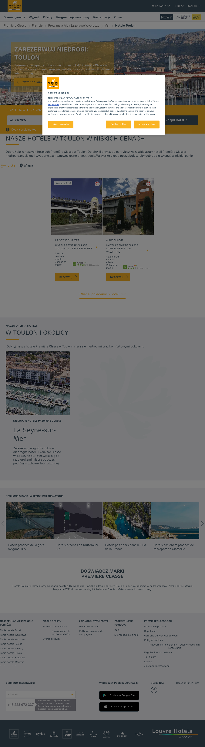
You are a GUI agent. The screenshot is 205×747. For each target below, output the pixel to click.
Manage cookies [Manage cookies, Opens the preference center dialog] (61, 124)
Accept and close (146, 124)
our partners (53, 104)
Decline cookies (118, 124)
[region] (103, 105)
